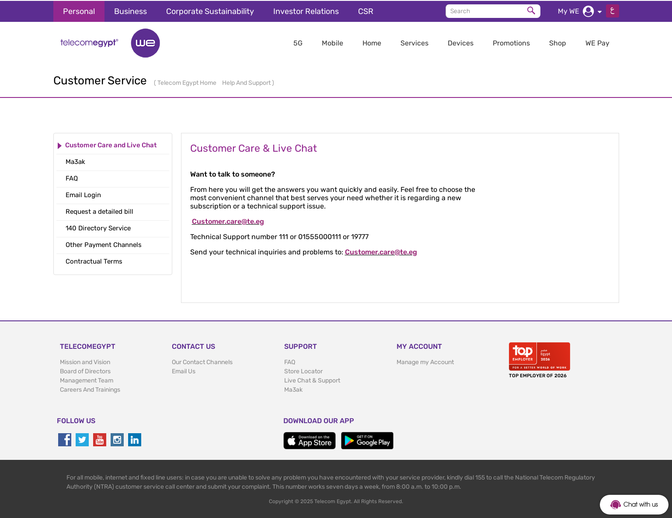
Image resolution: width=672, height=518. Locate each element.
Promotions (511, 42)
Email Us (183, 370)
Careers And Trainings (90, 389)
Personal (79, 10)
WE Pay (597, 42)
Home (371, 42)
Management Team (86, 379)
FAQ (289, 361)
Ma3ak (293, 389)
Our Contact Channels (202, 361)
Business (130, 10)
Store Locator (303, 370)
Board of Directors (85, 370)
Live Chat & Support (312, 379)
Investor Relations (306, 10)
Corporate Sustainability (210, 10)
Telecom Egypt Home (187, 82)
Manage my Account (425, 361)
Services (414, 42)
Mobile (332, 42)
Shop (557, 42)
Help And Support (247, 82)
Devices (461, 42)
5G (298, 42)
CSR (365, 10)
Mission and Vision (85, 361)
